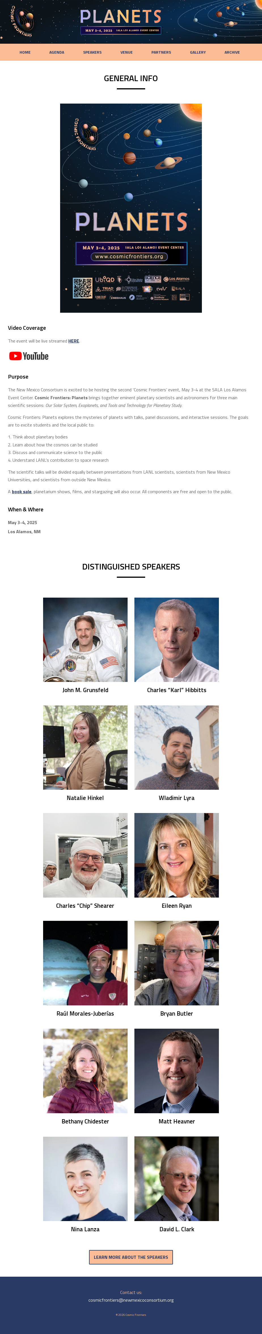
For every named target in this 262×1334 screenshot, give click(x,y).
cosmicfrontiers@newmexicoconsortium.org (131, 1303)
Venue (128, 52)
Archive (228, 52)
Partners (160, 52)
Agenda (61, 52)
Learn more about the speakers (131, 1259)
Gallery (195, 52)
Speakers (95, 52)
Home (31, 52)
